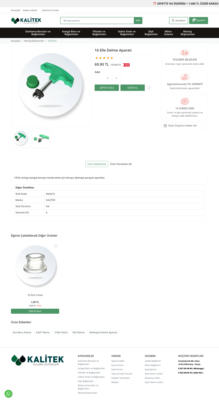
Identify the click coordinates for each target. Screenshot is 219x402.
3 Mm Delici (61, 332)
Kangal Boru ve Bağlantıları (91, 368)
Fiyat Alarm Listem (154, 382)
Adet (97, 72)
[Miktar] (107, 78)
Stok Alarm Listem (154, 373)
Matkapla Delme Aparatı (103, 332)
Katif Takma (43, 332)
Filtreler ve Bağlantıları (89, 372)
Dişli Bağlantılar (86, 381)
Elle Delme (79, 332)
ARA (138, 20)
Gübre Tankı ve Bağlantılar (91, 376)
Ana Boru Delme (22, 332)
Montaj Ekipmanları (87, 392)
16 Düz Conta (35, 295)
